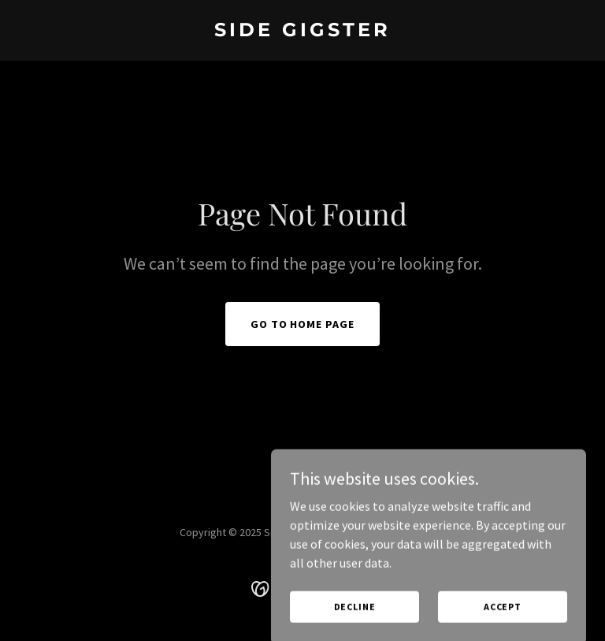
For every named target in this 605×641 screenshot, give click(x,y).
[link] (302, 31)
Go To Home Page (303, 324)
